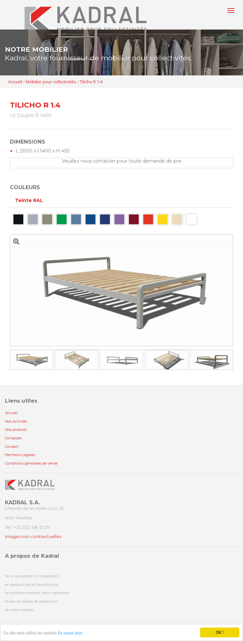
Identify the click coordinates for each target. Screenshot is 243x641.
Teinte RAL (29, 200)
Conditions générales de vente (31, 463)
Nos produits (16, 429)
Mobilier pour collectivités (51, 82)
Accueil (15, 82)
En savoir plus (70, 633)
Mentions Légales (20, 454)
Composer (13, 438)
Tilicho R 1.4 (91, 82)
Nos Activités (16, 421)
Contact (11, 446)
